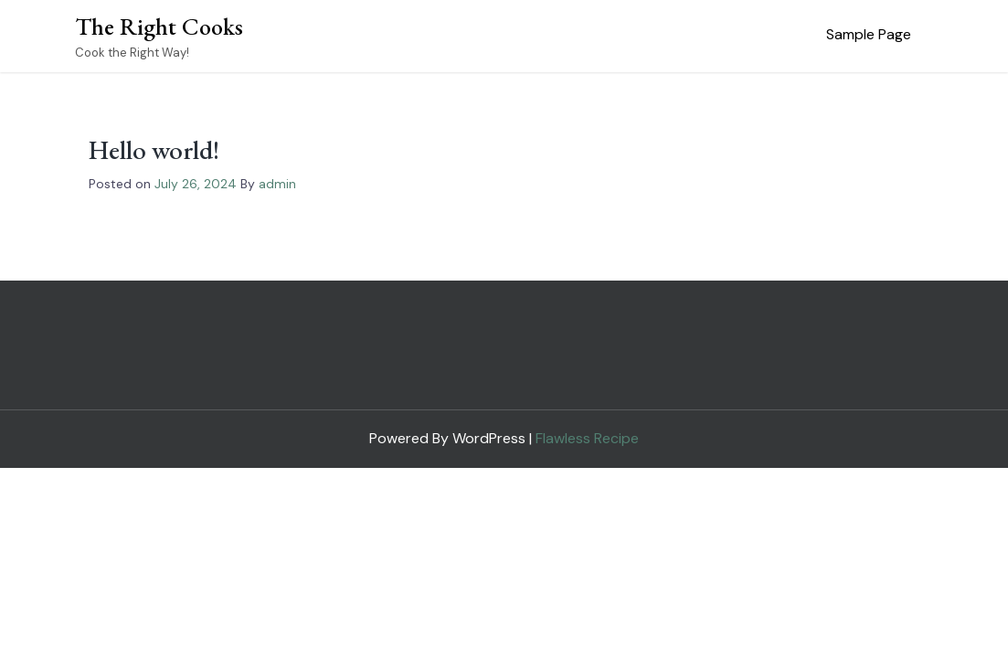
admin (277, 183)
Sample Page (868, 34)
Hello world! (154, 150)
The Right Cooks (159, 26)
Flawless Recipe (587, 438)
